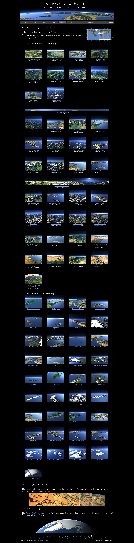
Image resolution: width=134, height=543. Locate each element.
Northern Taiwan (77, 422)
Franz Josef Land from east (33, 459)
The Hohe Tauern (56, 100)
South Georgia (100, 403)
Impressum (51, 536)
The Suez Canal (55, 265)
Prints (81, 22)
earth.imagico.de (84, 538)
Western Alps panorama (62, 186)
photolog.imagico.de (99, 538)
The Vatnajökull (78, 365)
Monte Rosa (55, 171)
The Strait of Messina (78, 171)
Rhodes (100, 171)
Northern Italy (33, 100)
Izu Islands (78, 346)
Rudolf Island (100, 459)
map (81, 536)
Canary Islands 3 (55, 328)
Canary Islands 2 (33, 328)
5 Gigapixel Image (33, 489)
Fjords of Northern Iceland (100, 365)
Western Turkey (77, 59)
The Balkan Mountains (33, 59)
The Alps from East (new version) (33, 80)
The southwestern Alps (100, 224)
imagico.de (31, 538)
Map (44, 22)
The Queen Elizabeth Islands (100, 328)
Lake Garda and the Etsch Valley (78, 130)
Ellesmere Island (33, 346)
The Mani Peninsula (33, 150)
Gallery (62, 22)
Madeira (33, 384)
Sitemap (65, 536)
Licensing (90, 22)
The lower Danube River (55, 59)
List (53, 22)
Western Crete (100, 150)
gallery (86, 536)
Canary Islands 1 (100, 309)
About (71, 22)
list (77, 536)
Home (25, 22)
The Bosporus (100, 130)
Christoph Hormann (43, 540)
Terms (58, 536)
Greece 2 (54, 32)
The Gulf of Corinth (55, 130)
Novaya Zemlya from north (33, 403)
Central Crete (100, 203)
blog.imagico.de (42, 538)
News (34, 22)
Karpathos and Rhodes (55, 203)
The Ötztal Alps (55, 150)
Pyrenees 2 (78, 244)
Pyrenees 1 (78, 265)
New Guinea (55, 384)
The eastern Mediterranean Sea (33, 265)
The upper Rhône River (77, 150)
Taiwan (56, 422)
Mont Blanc (33, 224)
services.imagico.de (57, 538)
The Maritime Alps (78, 224)
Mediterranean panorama (61, 112)
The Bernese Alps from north (34, 171)
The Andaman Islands (33, 309)
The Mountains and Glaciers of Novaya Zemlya (78, 403)
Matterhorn (78, 203)
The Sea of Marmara (78, 79)
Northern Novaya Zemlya (56, 403)
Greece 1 (55, 244)
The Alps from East (100, 59)
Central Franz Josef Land (78, 459)
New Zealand (78, 384)
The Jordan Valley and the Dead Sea (100, 245)
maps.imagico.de (71, 538)
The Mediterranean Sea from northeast (33, 286)
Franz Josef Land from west (55, 459)
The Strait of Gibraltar (100, 346)
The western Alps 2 (33, 203)
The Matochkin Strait (100, 384)
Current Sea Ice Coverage (36, 513)
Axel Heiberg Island (55, 346)
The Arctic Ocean (33, 478)
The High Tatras (100, 79)
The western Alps (56, 224)
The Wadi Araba (100, 265)
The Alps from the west (33, 244)
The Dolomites (33, 130)
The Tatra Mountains (55, 79)
